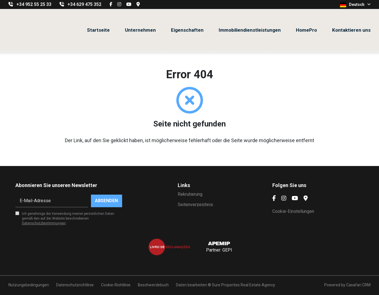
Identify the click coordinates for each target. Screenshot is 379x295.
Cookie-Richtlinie (116, 285)
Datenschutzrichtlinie (75, 285)
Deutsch (355, 4)
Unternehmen (140, 30)
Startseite (98, 30)
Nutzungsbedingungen (28, 285)
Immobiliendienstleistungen (250, 30)
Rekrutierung (190, 194)
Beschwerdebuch (153, 285)
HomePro (306, 30)
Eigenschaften (187, 30)
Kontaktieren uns (351, 30)
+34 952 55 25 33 (33, 4)
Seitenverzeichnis (195, 204)
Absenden (106, 200)
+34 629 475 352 (84, 4)
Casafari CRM (358, 285)
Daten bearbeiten (191, 285)
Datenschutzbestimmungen (44, 223)
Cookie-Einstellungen (293, 211)
